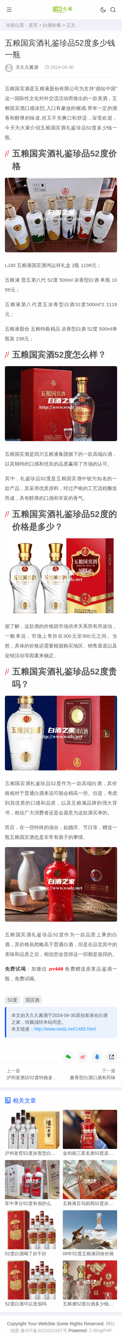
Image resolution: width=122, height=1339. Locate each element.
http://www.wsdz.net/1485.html (65, 1029)
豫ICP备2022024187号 (43, 1330)
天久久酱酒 (27, 67)
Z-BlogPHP (100, 1330)
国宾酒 (32, 1000)
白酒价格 (52, 25)
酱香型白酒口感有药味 (92, 1077)
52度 (12, 1000)
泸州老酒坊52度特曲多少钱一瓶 (39, 1077)
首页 (33, 25)
